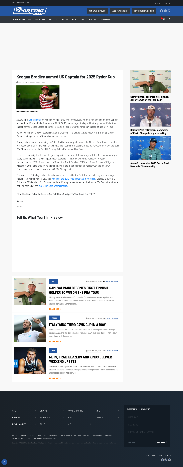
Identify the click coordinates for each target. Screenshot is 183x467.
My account (158, 3)
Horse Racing (19, 19)
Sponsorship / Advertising (102, 435)
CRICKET (64, 19)
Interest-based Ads (81, 435)
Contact (31, 435)
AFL (36, 19)
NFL (50, 19)
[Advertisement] (91, 47)
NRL (30, 19)
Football (93, 19)
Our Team (22, 435)
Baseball (106, 19)
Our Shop (168, 3)
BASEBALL (17, 417)
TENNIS (82, 19)
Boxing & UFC (19, 424)
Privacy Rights (66, 435)
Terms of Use (41, 435)
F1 (56, 19)
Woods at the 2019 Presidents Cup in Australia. (73, 178)
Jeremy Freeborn (38, 82)
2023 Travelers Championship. (53, 185)
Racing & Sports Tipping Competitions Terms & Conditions (34, 438)
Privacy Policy (54, 435)
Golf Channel (35, 119)
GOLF (74, 19)
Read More (55, 309)
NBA (43, 19)
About (14, 435)
